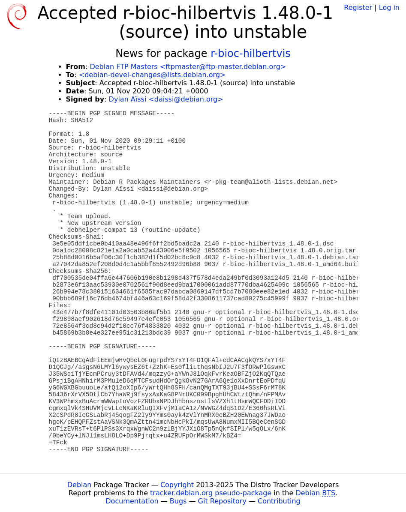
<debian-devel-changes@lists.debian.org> (152, 75)
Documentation (131, 501)
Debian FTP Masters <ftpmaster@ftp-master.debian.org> (188, 67)
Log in (389, 7)
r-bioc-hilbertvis (251, 54)
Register (358, 7)
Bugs (178, 501)
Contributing (279, 501)
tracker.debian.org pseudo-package (210, 493)
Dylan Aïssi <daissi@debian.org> (166, 99)
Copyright (177, 485)
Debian (79, 485)
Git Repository (222, 501)
